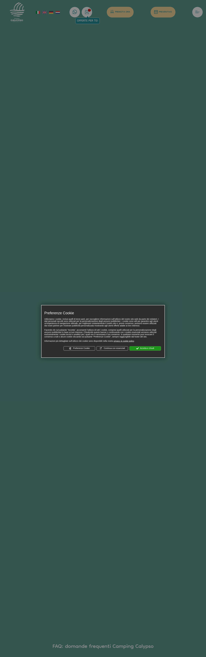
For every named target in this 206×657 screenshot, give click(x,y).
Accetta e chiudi (145, 348)
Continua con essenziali (112, 348)
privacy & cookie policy (124, 341)
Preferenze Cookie (79, 348)
